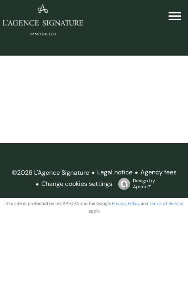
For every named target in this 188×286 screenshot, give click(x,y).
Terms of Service (166, 203)
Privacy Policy (126, 203)
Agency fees (158, 172)
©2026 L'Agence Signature (50, 172)
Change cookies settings (76, 184)
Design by (134, 184)
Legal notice (114, 172)
